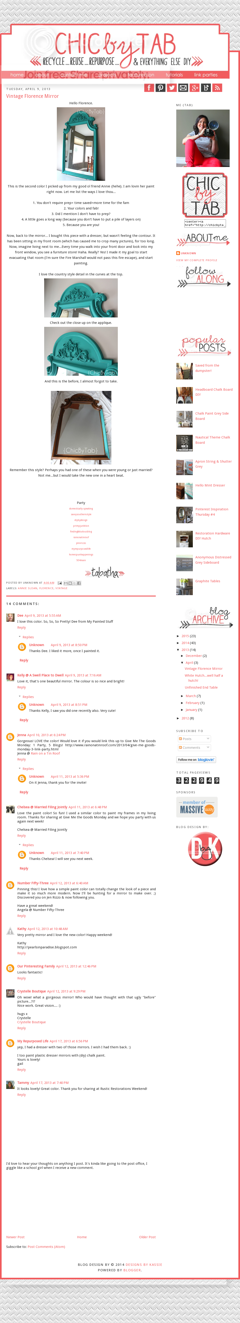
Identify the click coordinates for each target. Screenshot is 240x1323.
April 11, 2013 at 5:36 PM (70, 777)
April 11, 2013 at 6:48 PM (88, 807)
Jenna (21, 735)
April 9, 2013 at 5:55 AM (43, 615)
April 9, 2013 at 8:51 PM (69, 705)
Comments (189, 749)
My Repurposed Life (32, 1041)
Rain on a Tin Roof (45, 753)
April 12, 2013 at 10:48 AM (48, 929)
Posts (185, 740)
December (194, 657)
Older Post (147, 1237)
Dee (20, 615)
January (192, 711)
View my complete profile (196, 261)
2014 (186, 644)
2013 (186, 651)
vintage (61, 588)
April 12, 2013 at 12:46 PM (76, 966)
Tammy (23, 1083)
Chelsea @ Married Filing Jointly (42, 807)
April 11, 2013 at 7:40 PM (70, 853)
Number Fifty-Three (33, 883)
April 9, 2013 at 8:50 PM (69, 645)
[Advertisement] (40, 1202)
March (191, 697)
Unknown (36, 645)
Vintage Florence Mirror (204, 670)
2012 (186, 720)
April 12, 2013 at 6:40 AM (69, 883)
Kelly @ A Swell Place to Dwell (40, 675)
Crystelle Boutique (31, 991)
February (193, 704)
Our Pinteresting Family (36, 966)
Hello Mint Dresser (210, 487)
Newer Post (15, 1237)
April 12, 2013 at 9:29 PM (66, 991)
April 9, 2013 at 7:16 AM (83, 675)
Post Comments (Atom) (46, 1247)
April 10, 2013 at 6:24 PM (46, 735)
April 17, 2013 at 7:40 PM (49, 1083)
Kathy (21, 929)
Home (82, 1237)
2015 (186, 637)
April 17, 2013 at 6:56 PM (69, 1041)
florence (46, 588)
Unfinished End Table (201, 689)
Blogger (132, 1270)
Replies (28, 637)
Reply (21, 627)
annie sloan (27, 588)
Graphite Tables (207, 582)
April (190, 664)
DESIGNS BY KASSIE (144, 1265)
